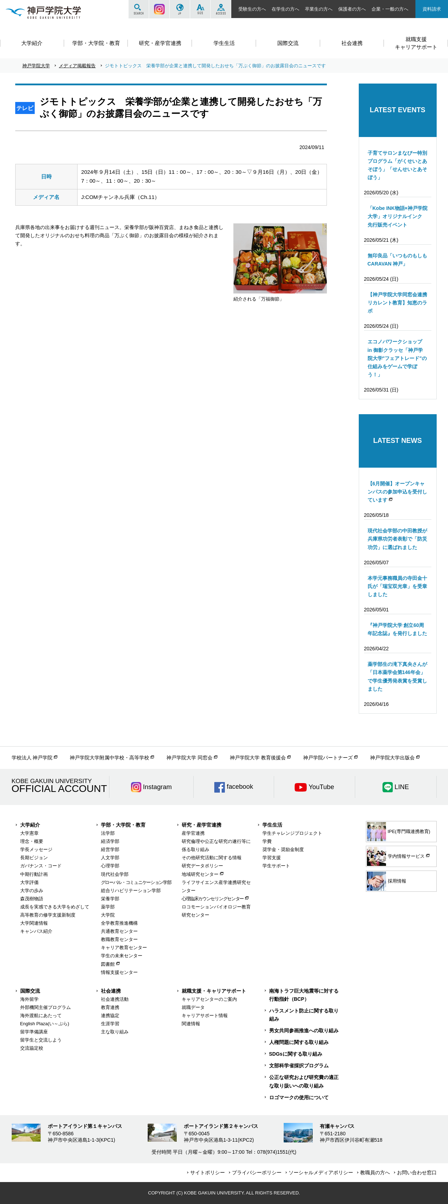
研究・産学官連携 (201, 825)
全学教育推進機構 (119, 923)
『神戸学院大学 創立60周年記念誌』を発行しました (397, 629)
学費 (267, 841)
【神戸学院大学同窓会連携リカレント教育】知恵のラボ (397, 303)
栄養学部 (110, 898)
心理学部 (110, 865)
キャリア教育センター (124, 947)
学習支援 (271, 857)
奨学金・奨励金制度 (283, 849)
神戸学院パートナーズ (328, 757)
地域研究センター (200, 874)
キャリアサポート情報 (205, 1015)
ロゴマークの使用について (299, 1097)
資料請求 (432, 9)
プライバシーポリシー (257, 1172)
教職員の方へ (375, 1172)
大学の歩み (31, 890)
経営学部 (110, 849)
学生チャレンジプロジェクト (292, 833)
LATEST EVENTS (397, 110)
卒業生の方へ (319, 9)
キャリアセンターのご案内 (209, 999)
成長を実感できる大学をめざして (54, 906)
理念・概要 (31, 841)
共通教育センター (119, 931)
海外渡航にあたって (41, 1015)
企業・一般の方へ (390, 9)
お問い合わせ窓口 (417, 1172)
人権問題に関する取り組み (299, 1042)
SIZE (200, 9)
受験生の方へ (252, 9)
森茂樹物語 (31, 898)
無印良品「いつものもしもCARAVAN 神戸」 (397, 260)
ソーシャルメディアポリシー (321, 1172)
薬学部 (108, 906)
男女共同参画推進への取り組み (304, 1030)
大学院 (108, 915)
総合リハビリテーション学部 (131, 890)
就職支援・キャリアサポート (214, 991)
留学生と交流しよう (41, 1040)
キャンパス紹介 (36, 931)
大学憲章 (29, 833)
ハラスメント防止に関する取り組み (304, 1015)
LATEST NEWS (397, 440)
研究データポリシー (202, 865)
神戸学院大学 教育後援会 (258, 757)
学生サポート (276, 865)
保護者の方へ (352, 9)
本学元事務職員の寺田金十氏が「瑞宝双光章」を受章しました (397, 586)
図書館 (108, 964)
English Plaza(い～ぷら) (44, 1023)
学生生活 (272, 825)
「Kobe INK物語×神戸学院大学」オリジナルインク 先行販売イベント (397, 216)
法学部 (108, 833)
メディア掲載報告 (77, 65)
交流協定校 (31, 1048)
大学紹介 (30, 825)
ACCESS (221, 9)
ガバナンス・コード (41, 865)
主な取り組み (115, 1031)
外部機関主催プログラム (45, 1007)
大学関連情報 (34, 923)
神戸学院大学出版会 (392, 757)
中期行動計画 (34, 874)
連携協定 (110, 1015)
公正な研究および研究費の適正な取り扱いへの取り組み (304, 1081)
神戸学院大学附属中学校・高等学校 (109, 757)
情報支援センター (119, 972)
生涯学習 (110, 1023)
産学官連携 (193, 833)
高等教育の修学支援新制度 (47, 915)
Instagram (159, 9)
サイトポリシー (207, 1172)
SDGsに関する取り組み (295, 1054)
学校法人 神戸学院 (32, 757)
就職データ (193, 1007)
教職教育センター (119, 939)
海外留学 (29, 999)
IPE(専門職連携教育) (398, 831)
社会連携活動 (115, 999)
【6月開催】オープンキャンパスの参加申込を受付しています (397, 492)
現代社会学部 (115, 874)
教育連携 (110, 1007)
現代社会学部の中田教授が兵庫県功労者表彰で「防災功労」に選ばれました (397, 539)
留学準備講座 (34, 1031)
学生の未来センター (121, 955)
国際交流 (30, 991)
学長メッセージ (36, 849)
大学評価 (29, 882)
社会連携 (111, 991)
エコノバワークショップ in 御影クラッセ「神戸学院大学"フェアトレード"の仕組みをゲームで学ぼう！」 (397, 358)
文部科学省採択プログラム (299, 1065)
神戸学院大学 (36, 65)
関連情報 (191, 1023)
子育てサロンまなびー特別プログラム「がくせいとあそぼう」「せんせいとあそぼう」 (397, 165)
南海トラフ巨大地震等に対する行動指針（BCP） (304, 995)
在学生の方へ (285, 9)
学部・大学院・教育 (123, 825)
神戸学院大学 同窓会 (189, 757)
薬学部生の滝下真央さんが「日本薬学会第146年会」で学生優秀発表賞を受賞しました (397, 676)
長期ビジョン (34, 857)
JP (180, 9)
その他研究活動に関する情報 (212, 857)
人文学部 (110, 857)
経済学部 (110, 841)
